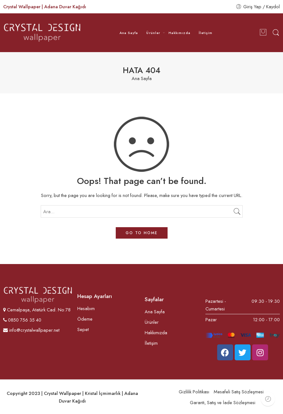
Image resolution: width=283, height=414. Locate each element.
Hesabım (86, 308)
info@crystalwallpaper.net (31, 330)
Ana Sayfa (129, 32)
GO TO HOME (142, 233)
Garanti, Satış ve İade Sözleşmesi (222, 402)
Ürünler (153, 32)
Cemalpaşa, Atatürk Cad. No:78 (39, 309)
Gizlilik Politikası (194, 391)
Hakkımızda (179, 32)
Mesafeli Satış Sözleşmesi (239, 391)
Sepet (83, 329)
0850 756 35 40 (24, 319)
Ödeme (85, 319)
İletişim (206, 32)
